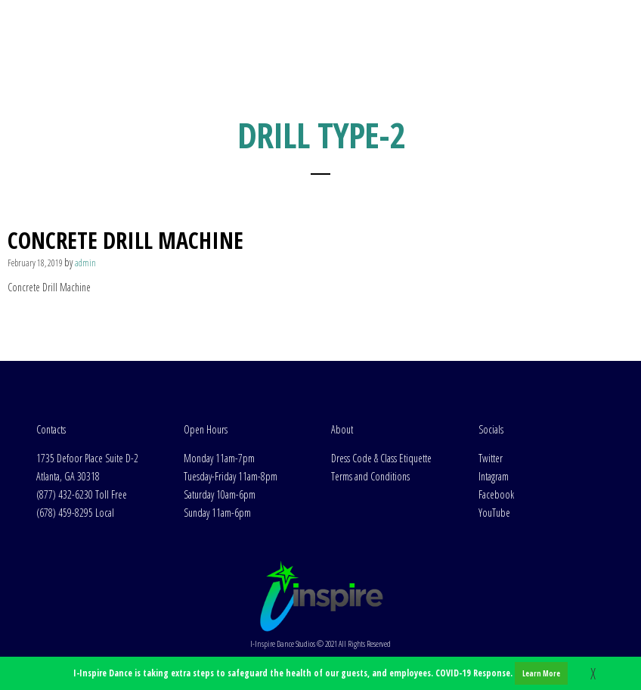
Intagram (493, 476)
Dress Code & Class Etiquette (381, 458)
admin (85, 262)
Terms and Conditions (370, 476)
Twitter (490, 458)
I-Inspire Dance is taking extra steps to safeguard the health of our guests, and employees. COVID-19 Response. (320, 673)
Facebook (496, 494)
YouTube (494, 512)
